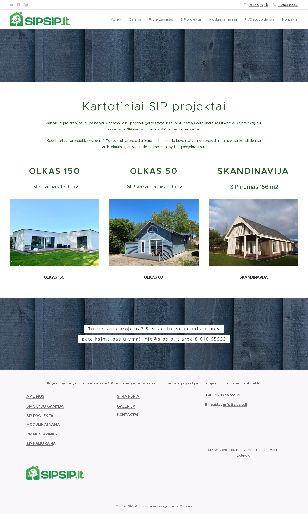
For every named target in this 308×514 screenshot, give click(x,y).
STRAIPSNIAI (128, 396)
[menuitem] (113, 19)
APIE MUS (35, 396)
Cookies (186, 506)
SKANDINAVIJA (253, 277)
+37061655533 (288, 4)
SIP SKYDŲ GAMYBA (45, 406)
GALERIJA (126, 406)
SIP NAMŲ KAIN (39, 443)
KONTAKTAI (127, 414)
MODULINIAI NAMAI (43, 424)
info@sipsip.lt (258, 4)
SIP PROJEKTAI (40, 415)
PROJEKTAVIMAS (41, 433)
